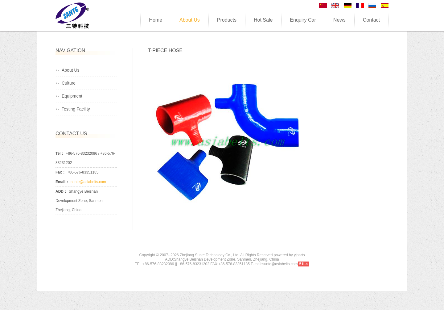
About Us (71, 70)
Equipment (72, 96)
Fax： (61, 172)
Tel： (60, 153)
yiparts (299, 255)
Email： (62, 182)
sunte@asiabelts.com (88, 182)
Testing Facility (76, 109)
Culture (69, 83)
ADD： (61, 191)
